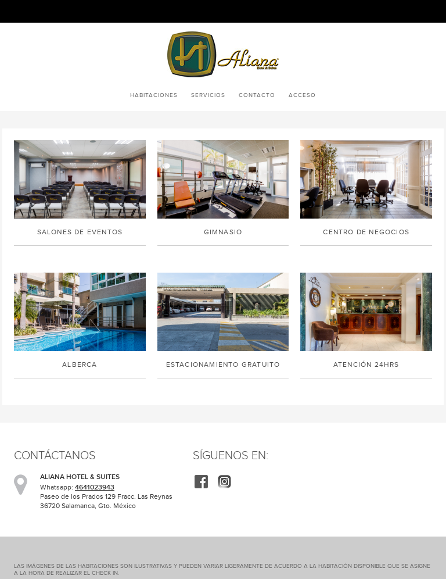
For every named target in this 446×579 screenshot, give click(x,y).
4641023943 (94, 487)
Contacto (257, 95)
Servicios (208, 95)
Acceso (302, 95)
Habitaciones (154, 95)
